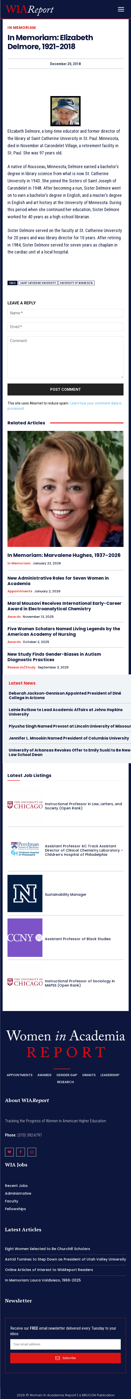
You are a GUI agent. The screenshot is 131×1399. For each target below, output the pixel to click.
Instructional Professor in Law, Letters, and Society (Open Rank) (83, 806)
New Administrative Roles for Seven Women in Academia (58, 581)
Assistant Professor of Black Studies (78, 938)
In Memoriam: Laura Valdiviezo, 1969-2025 (43, 1280)
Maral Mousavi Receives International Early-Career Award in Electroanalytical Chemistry (64, 606)
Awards (14, 617)
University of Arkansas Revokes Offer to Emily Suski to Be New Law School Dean (70, 752)
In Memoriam (21, 27)
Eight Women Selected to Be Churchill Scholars (47, 1248)
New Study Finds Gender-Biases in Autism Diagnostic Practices (54, 657)
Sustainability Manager (66, 894)
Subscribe (65, 1358)
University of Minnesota (76, 283)
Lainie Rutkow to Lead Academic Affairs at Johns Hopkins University (66, 712)
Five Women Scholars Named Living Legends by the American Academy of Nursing (63, 631)
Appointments (19, 591)
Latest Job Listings (29, 775)
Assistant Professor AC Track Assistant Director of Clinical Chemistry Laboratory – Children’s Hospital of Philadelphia (84, 850)
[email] (65, 1344)
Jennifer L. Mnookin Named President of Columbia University (69, 738)
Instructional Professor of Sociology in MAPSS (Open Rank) (80, 983)
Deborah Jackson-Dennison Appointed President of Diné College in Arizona (65, 695)
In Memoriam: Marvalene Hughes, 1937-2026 (64, 555)
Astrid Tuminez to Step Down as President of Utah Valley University (65, 1259)
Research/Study (21, 667)
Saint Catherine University (38, 283)
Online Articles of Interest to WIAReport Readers (49, 1269)
